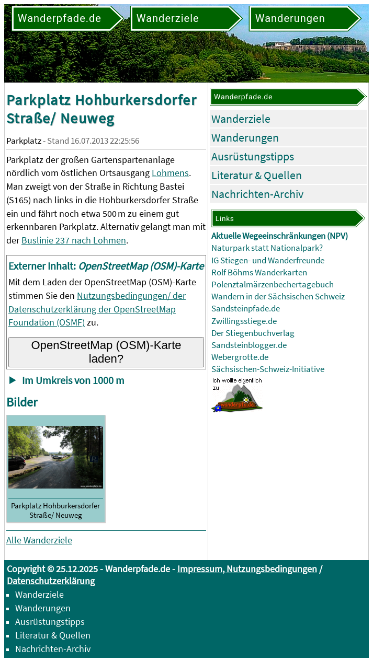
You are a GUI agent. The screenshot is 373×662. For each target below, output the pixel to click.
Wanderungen (245, 137)
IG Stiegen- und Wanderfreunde (267, 260)
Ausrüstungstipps (252, 156)
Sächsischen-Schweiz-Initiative (267, 369)
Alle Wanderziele (39, 540)
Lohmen (109, 240)
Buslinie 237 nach (57, 240)
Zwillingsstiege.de (244, 321)
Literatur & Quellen (256, 175)
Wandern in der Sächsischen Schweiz (278, 296)
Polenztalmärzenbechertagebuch (272, 284)
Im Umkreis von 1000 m (73, 380)
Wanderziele (240, 118)
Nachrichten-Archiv (257, 194)
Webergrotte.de (239, 357)
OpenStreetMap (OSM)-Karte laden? (106, 352)
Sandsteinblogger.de (249, 345)
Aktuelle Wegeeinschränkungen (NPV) (279, 235)
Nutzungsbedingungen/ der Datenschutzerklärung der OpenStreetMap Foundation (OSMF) (97, 309)
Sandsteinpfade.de (245, 308)
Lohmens (170, 173)
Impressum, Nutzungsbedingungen (247, 569)
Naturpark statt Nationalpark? (267, 247)
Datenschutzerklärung (51, 581)
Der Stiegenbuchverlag (253, 333)
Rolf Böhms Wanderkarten (259, 272)
